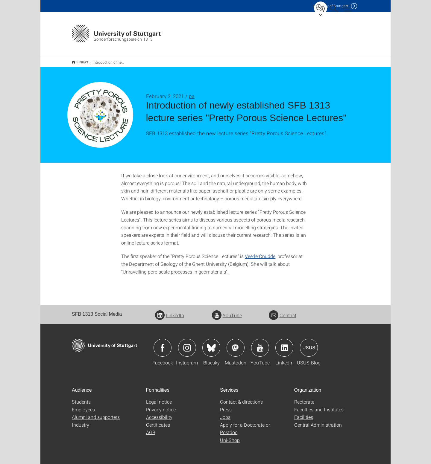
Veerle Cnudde (260, 252)
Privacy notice (161, 405)
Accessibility (159, 413)
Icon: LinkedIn (284, 344)
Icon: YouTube (260, 344)
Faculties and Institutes (319, 405)
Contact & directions (241, 398)
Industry (80, 421)
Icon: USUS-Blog (309, 344)
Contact (282, 311)
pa (192, 92)
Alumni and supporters (96, 413)
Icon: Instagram (187, 344)
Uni (330, 6)
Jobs (225, 413)
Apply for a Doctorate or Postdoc (245, 425)
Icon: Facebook (163, 344)
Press (226, 405)
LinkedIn (169, 311)
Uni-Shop (230, 436)
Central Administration (318, 421)
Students (81, 398)
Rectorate (304, 398)
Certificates (158, 421)
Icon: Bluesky (211, 344)
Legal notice (159, 398)
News (80, 60)
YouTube (227, 311)
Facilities (303, 413)
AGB (150, 428)
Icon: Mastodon (236, 344)
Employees (83, 405)
